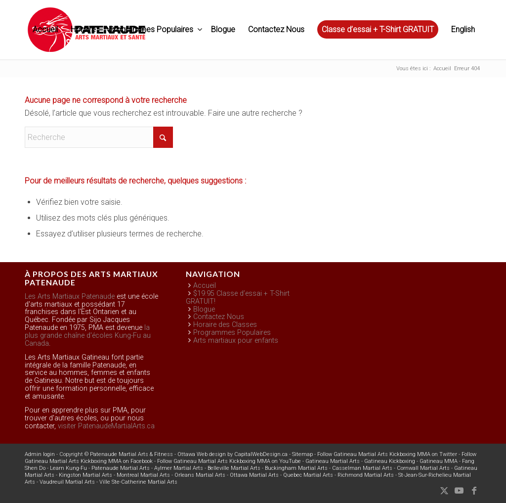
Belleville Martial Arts (234, 468)
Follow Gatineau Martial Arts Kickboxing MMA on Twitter (387, 454)
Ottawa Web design (201, 454)
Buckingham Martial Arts (296, 468)
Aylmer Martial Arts (178, 468)
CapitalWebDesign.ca (261, 454)
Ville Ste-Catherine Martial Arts (138, 482)
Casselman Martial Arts (362, 468)
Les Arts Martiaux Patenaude (70, 296)
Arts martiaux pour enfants (235, 340)
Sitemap (302, 454)
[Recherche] (99, 137)
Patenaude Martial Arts (120, 468)
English (463, 29)
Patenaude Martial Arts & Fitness (131, 454)
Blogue (204, 309)
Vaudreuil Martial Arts (67, 482)
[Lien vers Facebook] (473, 490)
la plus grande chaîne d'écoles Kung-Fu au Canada (88, 335)
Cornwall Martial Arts (423, 468)
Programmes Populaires (232, 332)
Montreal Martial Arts (143, 475)
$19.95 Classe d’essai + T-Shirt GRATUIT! (238, 297)
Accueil (204, 285)
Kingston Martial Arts (85, 475)
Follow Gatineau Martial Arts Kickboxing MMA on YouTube (229, 461)
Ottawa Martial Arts (254, 475)
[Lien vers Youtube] (459, 490)
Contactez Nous (218, 317)
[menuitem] (45, 29)
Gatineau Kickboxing (389, 461)
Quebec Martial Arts (308, 475)
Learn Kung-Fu (68, 468)
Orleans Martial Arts (199, 475)
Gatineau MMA (439, 461)
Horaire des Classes (225, 324)
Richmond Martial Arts (365, 475)
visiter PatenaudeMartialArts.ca (106, 426)
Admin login (40, 454)
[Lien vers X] (444, 490)
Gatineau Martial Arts (332, 461)
